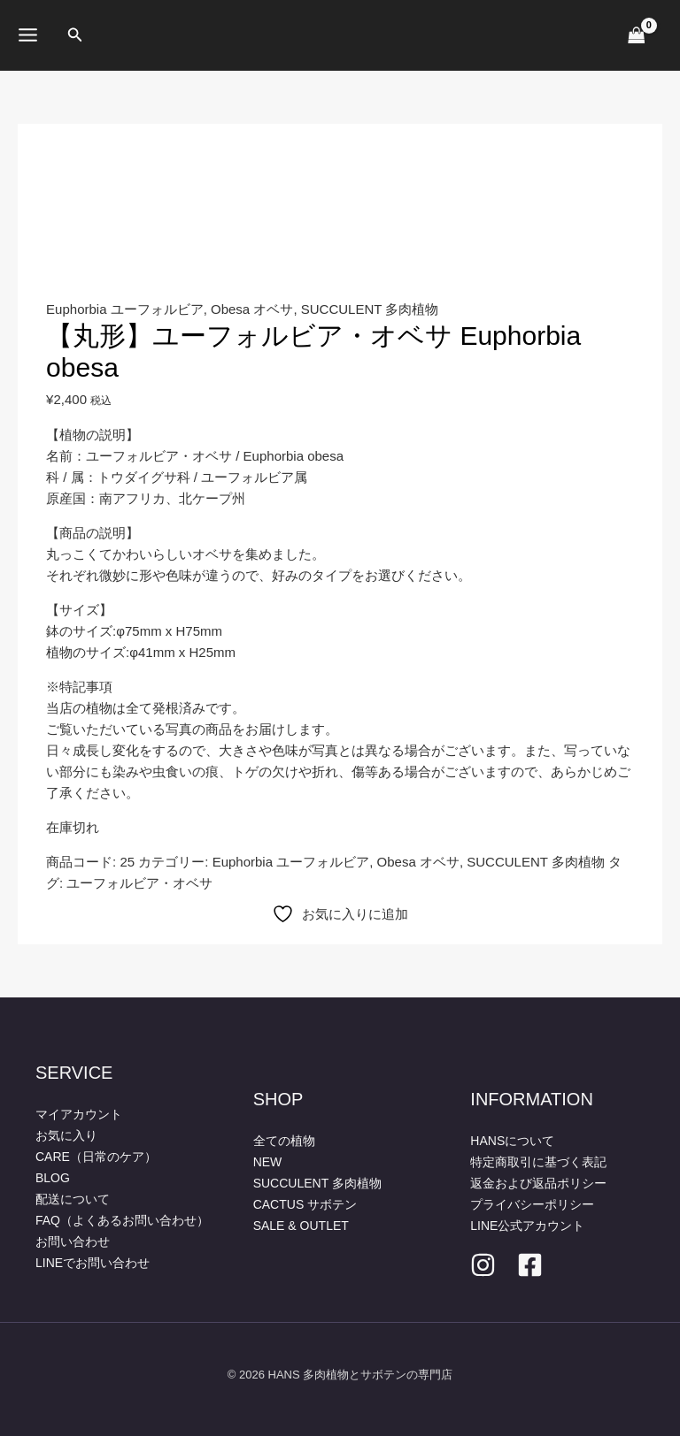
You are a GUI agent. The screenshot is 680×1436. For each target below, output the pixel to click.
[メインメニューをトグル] (28, 35)
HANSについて (512, 1141)
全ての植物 (284, 1141)
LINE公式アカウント (527, 1225)
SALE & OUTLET (301, 1225)
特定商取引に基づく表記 (538, 1162)
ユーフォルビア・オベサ (139, 882)
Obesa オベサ (252, 309)
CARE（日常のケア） (96, 1157)
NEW (267, 1162)
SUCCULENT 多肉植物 (370, 309)
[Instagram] (483, 1265)
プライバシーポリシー (532, 1204)
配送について (72, 1199)
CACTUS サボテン (305, 1204)
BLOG (52, 1178)
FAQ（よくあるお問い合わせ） (122, 1220)
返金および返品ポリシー (538, 1183)
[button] (75, 35)
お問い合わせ (72, 1241)
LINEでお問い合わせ (92, 1263)
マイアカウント (78, 1114)
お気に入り (66, 1135)
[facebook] (530, 1265)
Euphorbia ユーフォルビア (125, 309)
